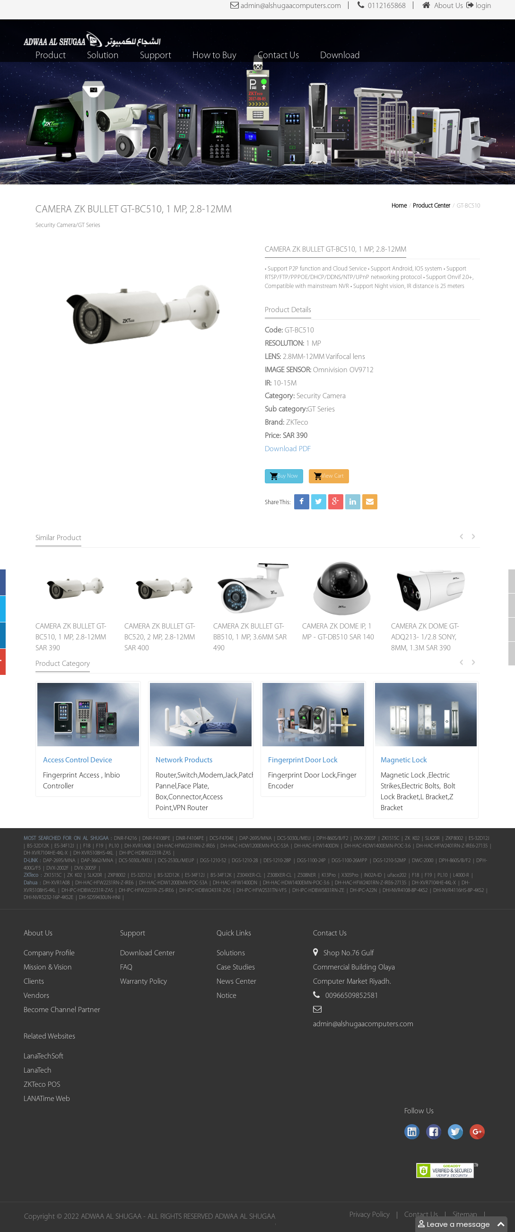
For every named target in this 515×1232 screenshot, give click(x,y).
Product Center (431, 206)
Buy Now (284, 476)
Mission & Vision (48, 967)
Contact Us (278, 56)
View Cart (329, 476)
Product (51, 56)
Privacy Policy (371, 1215)
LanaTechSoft (43, 1056)
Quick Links (234, 933)
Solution (103, 56)
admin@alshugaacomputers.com (285, 5)
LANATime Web (47, 1099)
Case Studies (236, 967)
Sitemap (466, 1215)
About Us (442, 5)
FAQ (126, 967)
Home (399, 206)
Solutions (231, 953)
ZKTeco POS (42, 1085)
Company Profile (49, 953)
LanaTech (38, 1071)
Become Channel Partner (62, 1010)
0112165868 (382, 5)
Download (340, 56)
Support (156, 56)
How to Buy (215, 56)
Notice (226, 996)
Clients (34, 982)
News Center (236, 982)
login (477, 6)
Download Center (147, 953)
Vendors (36, 996)
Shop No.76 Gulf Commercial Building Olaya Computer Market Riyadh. (354, 968)
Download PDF (288, 449)
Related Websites (49, 1036)
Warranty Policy (143, 982)
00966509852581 (350, 996)
